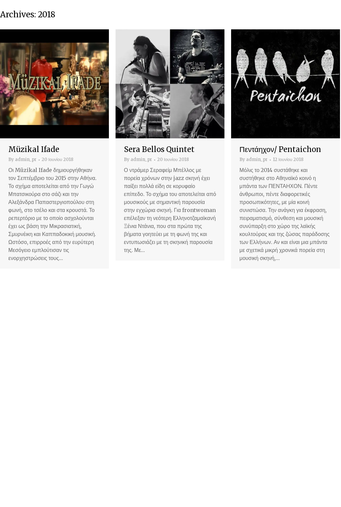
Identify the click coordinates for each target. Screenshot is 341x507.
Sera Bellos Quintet (159, 149)
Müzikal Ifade (33, 149)
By (22, 159)
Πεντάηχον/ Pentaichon (280, 149)
